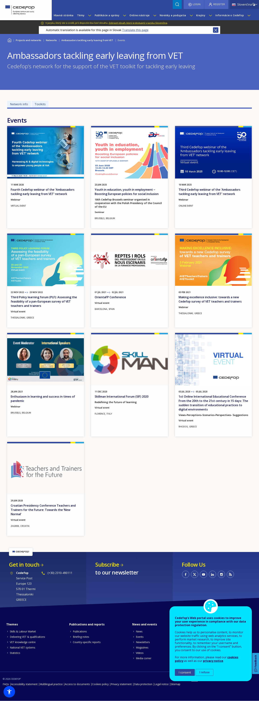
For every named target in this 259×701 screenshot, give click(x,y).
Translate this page (135, 30)
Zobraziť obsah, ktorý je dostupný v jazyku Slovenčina (138, 22)
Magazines (142, 647)
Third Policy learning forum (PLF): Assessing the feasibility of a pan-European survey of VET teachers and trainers (44, 301)
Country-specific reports (87, 642)
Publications (80, 631)
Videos (140, 653)
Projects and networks (28, 40)
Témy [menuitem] (80, 15)
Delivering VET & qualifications (27, 636)
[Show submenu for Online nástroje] (154, 15)
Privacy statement (121, 684)
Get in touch (24, 564)
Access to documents (77, 684)
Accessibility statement (24, 684)
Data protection (143, 684)
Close (215, 30)
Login (196, 4)
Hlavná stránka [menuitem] (64, 15)
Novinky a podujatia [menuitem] (173, 15)
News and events (144, 624)
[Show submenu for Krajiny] (210, 15)
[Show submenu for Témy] (89, 15)
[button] (9, 691)
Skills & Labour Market (23, 631)
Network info (19, 104)
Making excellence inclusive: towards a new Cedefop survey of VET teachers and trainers (210, 299)
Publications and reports (87, 624)
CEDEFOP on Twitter (194, 574)
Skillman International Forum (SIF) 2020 (121, 396)
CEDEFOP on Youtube (203, 574)
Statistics (15, 653)
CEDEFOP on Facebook (185, 574)
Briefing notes (81, 636)
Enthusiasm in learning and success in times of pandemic (43, 399)
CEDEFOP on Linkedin (212, 574)
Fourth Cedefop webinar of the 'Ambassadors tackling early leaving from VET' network (42, 192)
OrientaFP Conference (110, 297)
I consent (185, 672)
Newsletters (143, 642)
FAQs (6, 684)
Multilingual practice (51, 684)
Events (140, 636)
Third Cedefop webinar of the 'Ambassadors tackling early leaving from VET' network (209, 192)
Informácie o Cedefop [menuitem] (229, 15)
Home (9, 40)
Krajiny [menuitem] (200, 15)
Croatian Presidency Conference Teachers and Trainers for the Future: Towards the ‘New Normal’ (43, 510)
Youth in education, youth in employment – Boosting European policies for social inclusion (127, 192)
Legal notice (161, 684)
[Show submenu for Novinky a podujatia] (191, 15)
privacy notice (213, 661)
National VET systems (22, 647)
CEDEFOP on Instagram (221, 574)
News (139, 631)
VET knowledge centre (23, 642)
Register (219, 4)
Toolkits (40, 104)
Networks (51, 40)
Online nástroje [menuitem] (139, 15)
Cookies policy (100, 684)
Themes (12, 624)
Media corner (143, 658)
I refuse (204, 672)
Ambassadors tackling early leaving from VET (87, 40)
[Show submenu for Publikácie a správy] (124, 15)
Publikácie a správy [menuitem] (107, 15)
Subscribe (107, 564)
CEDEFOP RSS (230, 574)
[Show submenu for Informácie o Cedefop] (249, 15)
